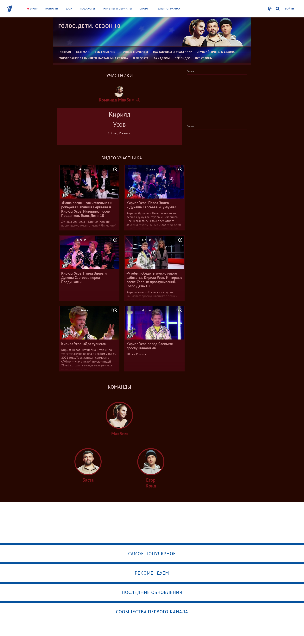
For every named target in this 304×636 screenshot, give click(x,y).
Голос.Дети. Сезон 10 (89, 26)
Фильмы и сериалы (117, 8)
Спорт (144, 8)
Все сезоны (204, 58)
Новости (51, 8)
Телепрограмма (168, 8)
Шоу (69, 8)
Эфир (34, 8)
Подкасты (87, 8)
